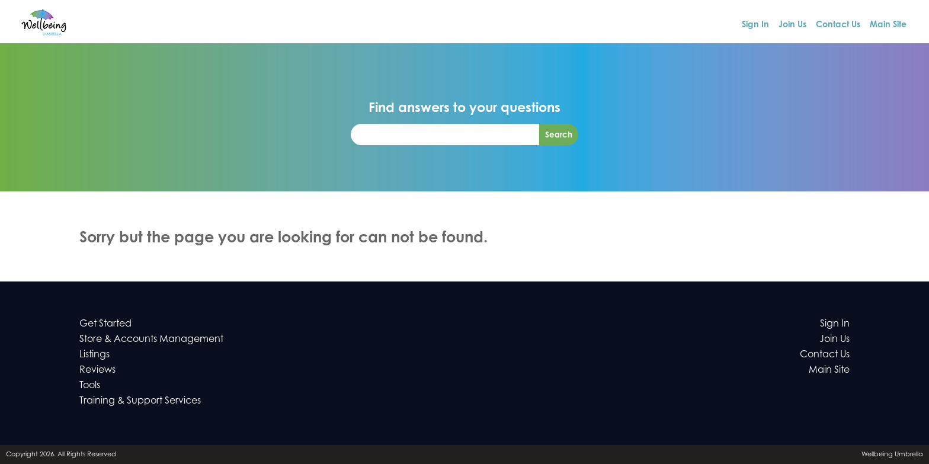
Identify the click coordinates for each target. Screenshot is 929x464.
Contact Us (838, 24)
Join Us (792, 24)
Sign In (755, 24)
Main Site (888, 24)
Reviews (97, 369)
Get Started (105, 323)
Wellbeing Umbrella (892, 454)
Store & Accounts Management (151, 338)
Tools (89, 385)
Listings (94, 354)
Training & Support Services (140, 400)
